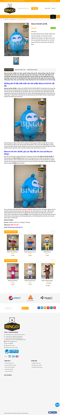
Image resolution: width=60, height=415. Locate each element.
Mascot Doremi (47, 251)
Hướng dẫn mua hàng (32, 69)
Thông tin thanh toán (19, 69)
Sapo (27, 413)
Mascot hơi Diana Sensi (30, 280)
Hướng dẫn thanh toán (36, 363)
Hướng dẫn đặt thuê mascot (37, 367)
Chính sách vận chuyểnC (10, 367)
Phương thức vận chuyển (37, 365)
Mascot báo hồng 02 (12, 280)
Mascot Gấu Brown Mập (47, 280)
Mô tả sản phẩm (9, 69)
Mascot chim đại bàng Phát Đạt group (15, 251)
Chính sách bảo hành (9, 369)
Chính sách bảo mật (9, 371)
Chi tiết (12, 255)
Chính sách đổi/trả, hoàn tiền (10, 365)
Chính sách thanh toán (9, 363)
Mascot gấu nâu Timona (30, 251)
